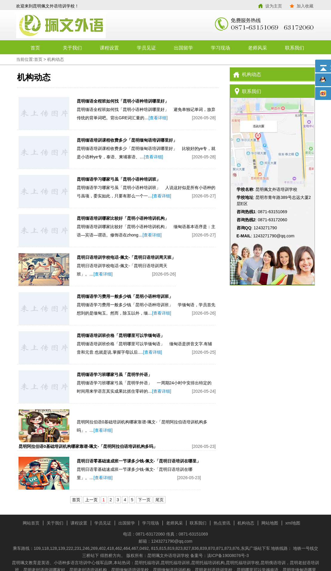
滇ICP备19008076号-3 (228, 555)
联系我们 (294, 47)
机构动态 (55, 59)
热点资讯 (222, 523)
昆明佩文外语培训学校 (91, 25)
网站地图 (269, 523)
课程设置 (109, 47)
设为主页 (273, 6)
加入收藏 (305, 6)
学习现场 (220, 47)
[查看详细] (158, 117)
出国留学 (183, 47)
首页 (35, 47)
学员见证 (146, 47)
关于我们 (72, 47)
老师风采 (257, 47)
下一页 (144, 499)
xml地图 (292, 523)
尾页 (159, 499)
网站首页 (31, 523)
